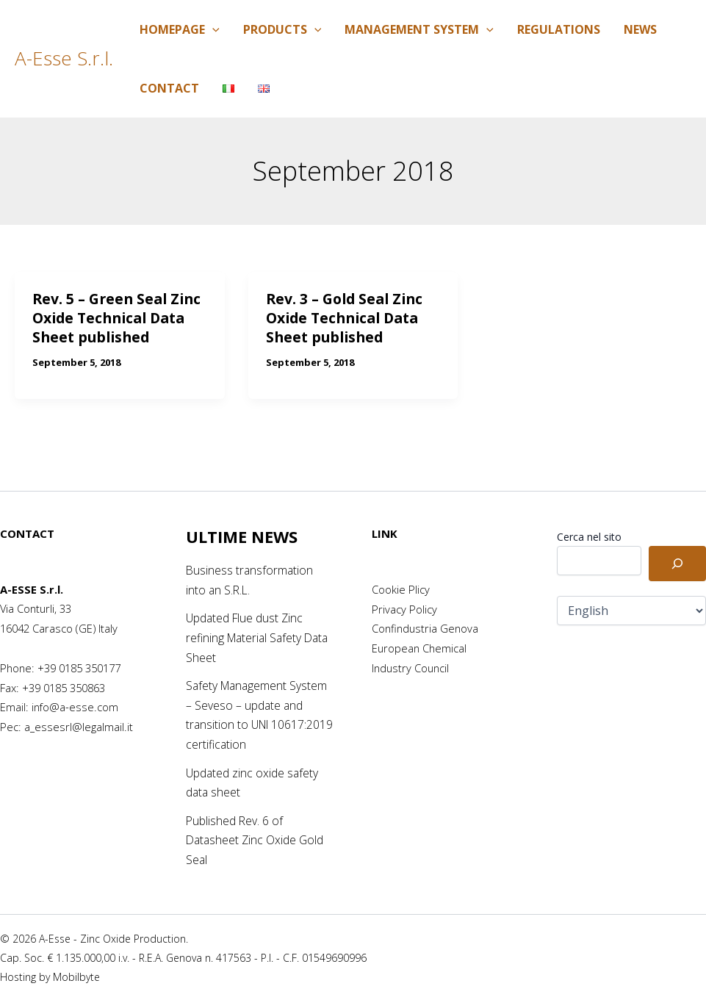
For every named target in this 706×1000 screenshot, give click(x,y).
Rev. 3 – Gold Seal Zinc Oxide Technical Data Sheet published (347, 318)
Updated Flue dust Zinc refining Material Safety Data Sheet (260, 637)
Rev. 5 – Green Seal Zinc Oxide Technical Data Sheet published (119, 318)
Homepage (180, 29)
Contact (169, 88)
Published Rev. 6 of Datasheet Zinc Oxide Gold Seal (256, 838)
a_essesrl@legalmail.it (78, 726)
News (640, 29)
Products (282, 29)
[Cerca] (677, 563)
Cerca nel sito (589, 537)
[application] (212, 29)
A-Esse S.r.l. (64, 58)
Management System (419, 29)
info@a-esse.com (75, 706)
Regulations (558, 29)
